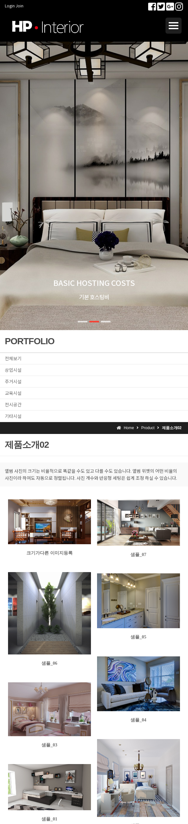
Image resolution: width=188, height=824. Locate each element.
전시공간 (13, 404)
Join (19, 5)
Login (10, 5)
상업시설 (13, 370)
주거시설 (13, 381)
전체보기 (13, 358)
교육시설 (13, 393)
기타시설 (13, 416)
